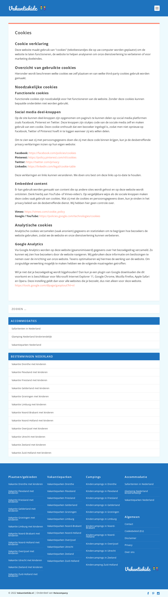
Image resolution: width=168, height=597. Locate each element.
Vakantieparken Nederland (26, 344)
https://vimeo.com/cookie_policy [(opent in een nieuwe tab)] (45, 211)
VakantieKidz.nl (25, 592)
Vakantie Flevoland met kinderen (30, 372)
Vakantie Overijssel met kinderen (30, 428)
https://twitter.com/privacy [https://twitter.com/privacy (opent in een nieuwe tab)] (42, 162)
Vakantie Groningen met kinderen (30, 396)
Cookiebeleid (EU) (134, 531)
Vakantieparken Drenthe (60, 484)
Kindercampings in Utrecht (101, 550)
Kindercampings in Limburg (101, 518)
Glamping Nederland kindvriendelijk (32, 336)
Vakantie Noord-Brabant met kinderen (33, 412)
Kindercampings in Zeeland (101, 557)
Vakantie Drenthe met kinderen (29, 364)
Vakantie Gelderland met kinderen (30, 388)
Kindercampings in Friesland (102, 498)
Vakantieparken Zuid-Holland (63, 560)
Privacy (128, 545)
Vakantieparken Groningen (62, 511)
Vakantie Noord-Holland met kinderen (32, 420)
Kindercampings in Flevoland (102, 491)
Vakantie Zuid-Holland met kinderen (31, 452)
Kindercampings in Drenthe (101, 484)
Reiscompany (60, 592)
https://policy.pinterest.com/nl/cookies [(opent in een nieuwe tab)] (52, 157)
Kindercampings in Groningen (102, 511)
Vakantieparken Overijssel (61, 539)
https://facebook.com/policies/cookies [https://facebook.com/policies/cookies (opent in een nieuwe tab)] (52, 153)
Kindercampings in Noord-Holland (100, 535)
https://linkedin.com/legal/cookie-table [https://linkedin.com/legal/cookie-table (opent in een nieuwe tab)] (52, 166)
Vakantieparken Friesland (61, 498)
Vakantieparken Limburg (60, 518)
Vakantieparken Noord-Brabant (64, 526)
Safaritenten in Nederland (26, 328)
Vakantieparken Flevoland (61, 491)
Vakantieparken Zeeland (60, 553)
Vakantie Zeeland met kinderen (29, 444)
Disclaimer (130, 538)
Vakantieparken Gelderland (62, 505)
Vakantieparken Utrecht (60, 546)
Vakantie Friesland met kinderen (29, 380)
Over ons (130, 552)
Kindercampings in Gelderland (103, 505)
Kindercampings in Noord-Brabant (100, 527)
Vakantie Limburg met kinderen (29, 404)
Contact (129, 524)
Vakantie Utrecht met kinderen (28, 436)
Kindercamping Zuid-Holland (102, 564)
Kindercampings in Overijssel (102, 543)
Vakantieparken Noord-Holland (64, 532)
